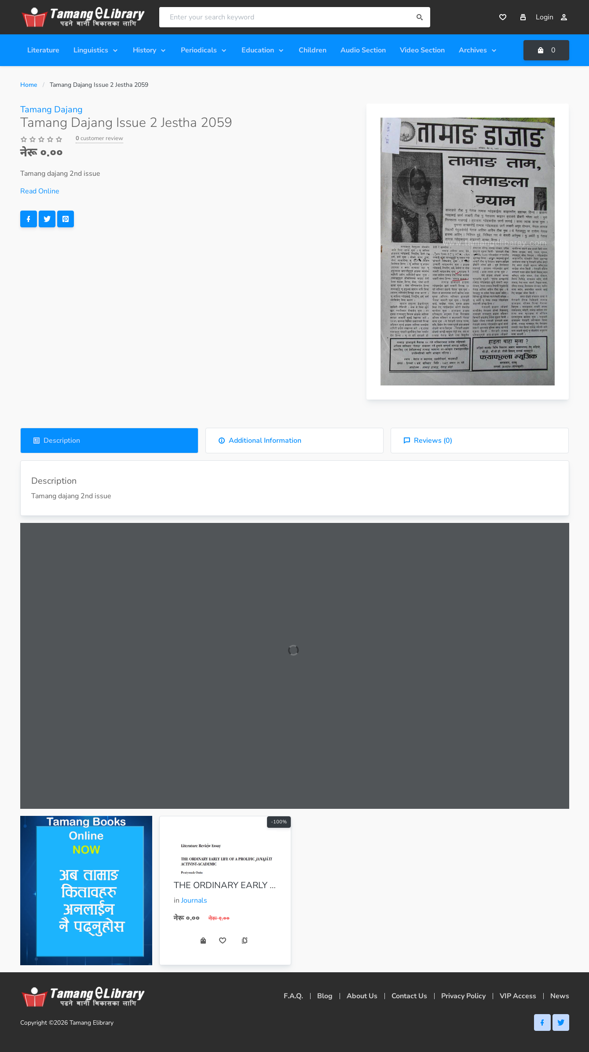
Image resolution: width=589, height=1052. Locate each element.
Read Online (39, 191)
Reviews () (427, 440)
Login (551, 17)
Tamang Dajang (51, 109)
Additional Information (259, 440)
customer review (99, 138)
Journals (194, 900)
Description (56, 440)
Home (28, 85)
